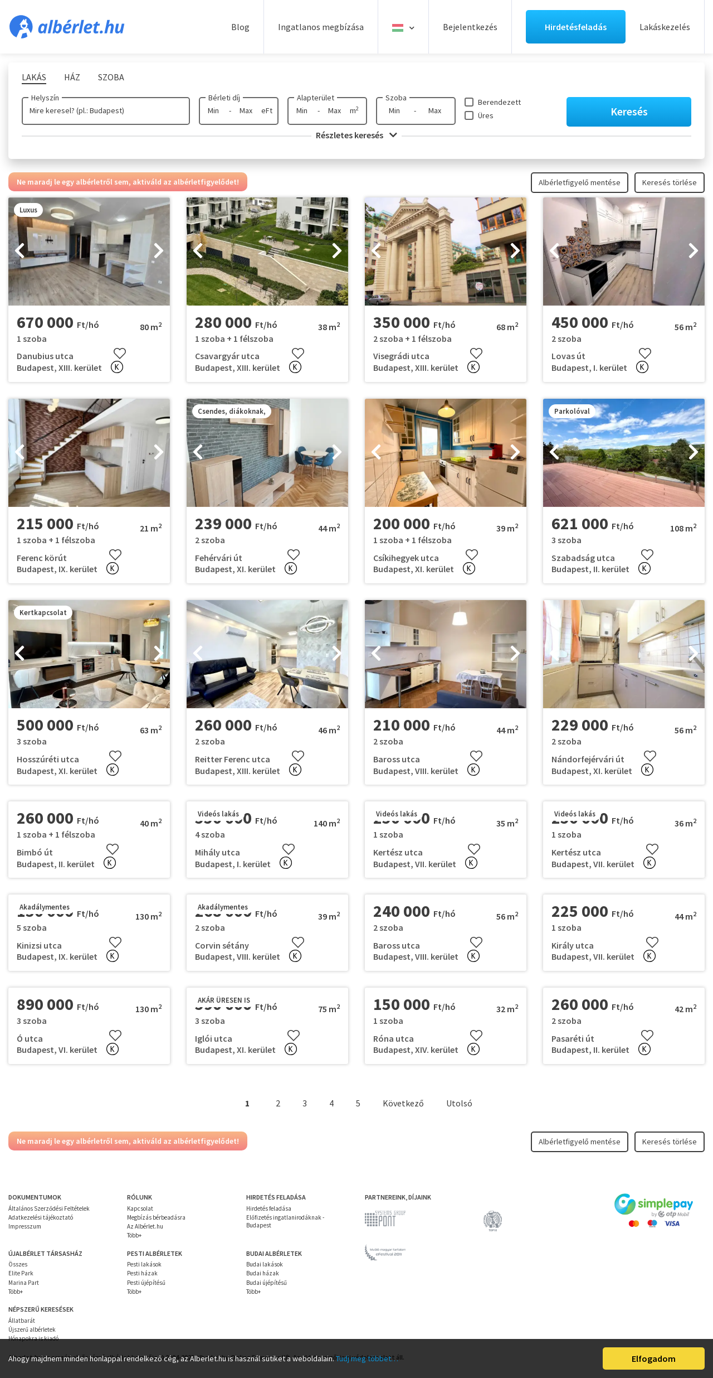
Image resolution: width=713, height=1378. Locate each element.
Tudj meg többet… (367, 1358)
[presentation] (19, 251)
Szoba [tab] (111, 77)
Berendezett (499, 102)
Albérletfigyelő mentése (580, 182)
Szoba (396, 98)
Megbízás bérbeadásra (156, 1217)
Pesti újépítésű (146, 1283)
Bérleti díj (224, 98)
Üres (486, 115)
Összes (17, 1264)
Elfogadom (654, 1358)
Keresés (629, 111)
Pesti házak (142, 1273)
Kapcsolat (140, 1208)
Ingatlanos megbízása (321, 26)
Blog (240, 26)
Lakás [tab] (34, 77)
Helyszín (45, 98)
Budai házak (262, 1273)
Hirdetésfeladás (576, 26)
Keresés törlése (669, 182)
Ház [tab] (72, 77)
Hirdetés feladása (268, 1208)
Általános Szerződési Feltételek (49, 1208)
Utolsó (459, 1103)
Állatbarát (21, 1320)
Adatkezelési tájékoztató (40, 1217)
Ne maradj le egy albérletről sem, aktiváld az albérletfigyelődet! (128, 182)
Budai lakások (264, 1264)
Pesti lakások (144, 1264)
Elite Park (20, 1273)
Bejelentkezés (470, 26)
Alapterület (315, 98)
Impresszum (24, 1226)
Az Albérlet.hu (145, 1226)
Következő (403, 1103)
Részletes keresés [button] (356, 135)
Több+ (134, 1235)
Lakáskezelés (664, 26)
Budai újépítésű (266, 1283)
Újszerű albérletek (32, 1329)
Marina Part (23, 1283)
